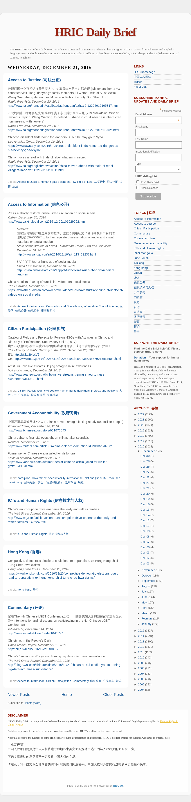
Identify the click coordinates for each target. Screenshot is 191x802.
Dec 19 (145, 498)
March (146, 613)
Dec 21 (145, 488)
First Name (141, 126)
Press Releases (149, 188)
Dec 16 (145, 504)
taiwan (138, 272)
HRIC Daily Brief (95, 32)
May (145, 602)
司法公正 (112, 181)
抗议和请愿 (38, 395)
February (147, 618)
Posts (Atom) (33, 702)
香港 (36, 589)
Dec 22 (145, 482)
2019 (141, 430)
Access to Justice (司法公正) (34, 80)
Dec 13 (145, 520)
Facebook (140, 86)
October (147, 575)
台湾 (137, 307)
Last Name (141, 139)
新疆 (137, 321)
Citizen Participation (30, 390)
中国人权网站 (142, 76)
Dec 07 (145, 541)
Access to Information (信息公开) (38, 204)
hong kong (24, 589)
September (149, 580)
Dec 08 (145, 536)
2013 (141, 641)
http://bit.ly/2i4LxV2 (26, 354)
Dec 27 (145, 472)
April (145, 607)
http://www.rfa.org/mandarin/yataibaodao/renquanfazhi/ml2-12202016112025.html (63, 130)
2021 (141, 419)
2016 (141, 446)
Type (138, 163)
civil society (51, 390)
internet (113, 306)
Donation (140, 357)
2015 (141, 630)
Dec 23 (145, 477)
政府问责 (70, 482)
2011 (141, 652)
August (146, 586)
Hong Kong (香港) (24, 552)
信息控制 (34, 310)
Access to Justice (28, 181)
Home (66, 694)
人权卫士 (99, 181)
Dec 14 (145, 515)
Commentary (80, 681)
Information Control (96, 306)
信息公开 (21, 310)
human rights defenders (55, 181)
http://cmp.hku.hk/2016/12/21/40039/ (33, 649)
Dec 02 (145, 558)
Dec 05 (145, 552)
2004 (141, 689)
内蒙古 (138, 297)
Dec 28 (145, 466)
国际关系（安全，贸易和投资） (43, 482)
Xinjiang (139, 262)
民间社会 (52, 395)
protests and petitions (104, 390)
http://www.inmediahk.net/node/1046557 (35, 633)
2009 (141, 663)
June (145, 597)
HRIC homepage (144, 72)
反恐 (137, 302)
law (74, 181)
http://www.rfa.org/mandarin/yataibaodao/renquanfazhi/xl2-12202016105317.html (63, 105)
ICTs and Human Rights (32, 534)
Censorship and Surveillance (64, 306)
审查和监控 (48, 310)
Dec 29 (145, 461)
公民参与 (23, 395)
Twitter (138, 81)
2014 (141, 636)
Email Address (157, 114)
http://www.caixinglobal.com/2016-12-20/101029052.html (46, 221)
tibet (136, 277)
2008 (141, 668)
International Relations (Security (86, 478)
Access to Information (31, 306)
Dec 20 (145, 493)
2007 (141, 673)
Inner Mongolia (143, 253)
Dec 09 (145, 531)
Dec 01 (145, 563)
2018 (141, 435)
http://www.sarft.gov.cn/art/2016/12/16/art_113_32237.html (56, 254)
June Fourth (141, 258)
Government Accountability (48, 478)
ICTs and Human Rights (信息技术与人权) (46, 500)
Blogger (118, 785)
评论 (119, 681)
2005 (141, 684)
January (147, 624)
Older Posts (113, 694)
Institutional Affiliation (147, 151)
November (148, 570)
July (144, 591)
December (148, 451)
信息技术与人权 (59, 534)
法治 (15, 186)
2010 (141, 657)
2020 (141, 425)
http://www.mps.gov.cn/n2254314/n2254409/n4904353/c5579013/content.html (67, 358)
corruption (24, 478)
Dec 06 (145, 547)
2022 (141, 414)
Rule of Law (84, 181)
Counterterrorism (144, 238)
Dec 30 (145, 456)
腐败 (81, 482)
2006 (141, 679)
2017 (141, 441)
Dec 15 (145, 509)
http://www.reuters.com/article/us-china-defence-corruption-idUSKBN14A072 (60, 446)
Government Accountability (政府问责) (43, 413)
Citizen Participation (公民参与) (36, 328)
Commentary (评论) (26, 607)
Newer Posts (19, 694)
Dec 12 (145, 525)
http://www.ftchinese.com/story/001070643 (37, 430)
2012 (141, 646)
